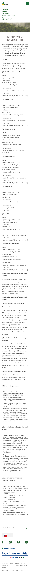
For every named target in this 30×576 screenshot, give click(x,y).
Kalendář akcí (6, 20)
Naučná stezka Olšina (9, 16)
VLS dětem (5, 14)
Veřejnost (5, 9)
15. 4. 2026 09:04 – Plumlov (16, 570)
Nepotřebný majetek (8, 18)
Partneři (4, 12)
